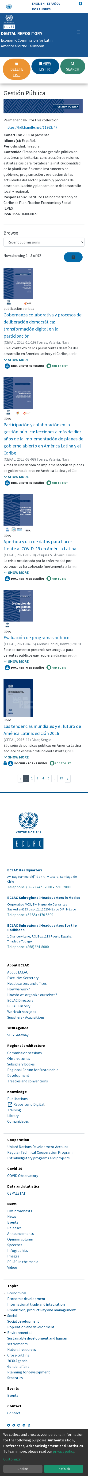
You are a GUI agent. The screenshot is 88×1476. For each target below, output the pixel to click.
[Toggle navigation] (78, 32)
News (11, 1216)
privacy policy (63, 1451)
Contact (13, 1413)
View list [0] (45, 66)
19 (61, 778)
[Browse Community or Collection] (44, 242)
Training (14, 1110)
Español (53, 3)
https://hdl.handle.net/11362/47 (31, 127)
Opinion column (20, 1239)
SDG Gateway (17, 1035)
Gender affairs (18, 1366)
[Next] (68, 779)
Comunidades (18, 1121)
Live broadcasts (19, 1211)
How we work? (18, 989)
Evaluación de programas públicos (37, 637)
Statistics (15, 1377)
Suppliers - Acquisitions (26, 1017)
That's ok (63, 1469)
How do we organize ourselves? (32, 994)
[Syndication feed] (73, 257)
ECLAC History (18, 1006)
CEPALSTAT (16, 1193)
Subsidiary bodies (21, 1064)
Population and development (30, 1326)
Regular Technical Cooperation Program (40, 1152)
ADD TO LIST (57, 365)
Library (13, 1115)
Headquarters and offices (27, 983)
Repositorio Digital (28, 1104)
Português (41, 9)
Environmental (19, 1332)
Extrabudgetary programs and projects (38, 1158)
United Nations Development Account (37, 1146)
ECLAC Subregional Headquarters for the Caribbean (42, 927)
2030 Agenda (17, 1360)
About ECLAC (17, 972)
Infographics (17, 1250)
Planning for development (28, 1372)
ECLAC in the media (22, 1261)
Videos (12, 1267)
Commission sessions (24, 1052)
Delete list (16, 69)
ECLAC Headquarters (24, 870)
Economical (16, 1293)
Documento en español (24, 366)
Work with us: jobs (21, 1011)
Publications (17, 1098)
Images (13, 1256)
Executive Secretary (22, 977)
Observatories (18, 1058)
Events (12, 1222)
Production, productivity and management (41, 1310)
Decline (23, 1469)
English (38, 3)
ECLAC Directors (20, 1000)
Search (72, 67)
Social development (23, 1321)
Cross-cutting (18, 1355)
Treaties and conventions (27, 1081)
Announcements (20, 1233)
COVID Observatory (22, 1175)
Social (12, 1315)
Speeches (14, 1244)
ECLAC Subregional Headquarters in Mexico (43, 897)
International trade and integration (36, 1304)
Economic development (26, 1298)
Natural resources (21, 1349)
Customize (12, 1459)
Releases (14, 1227)
